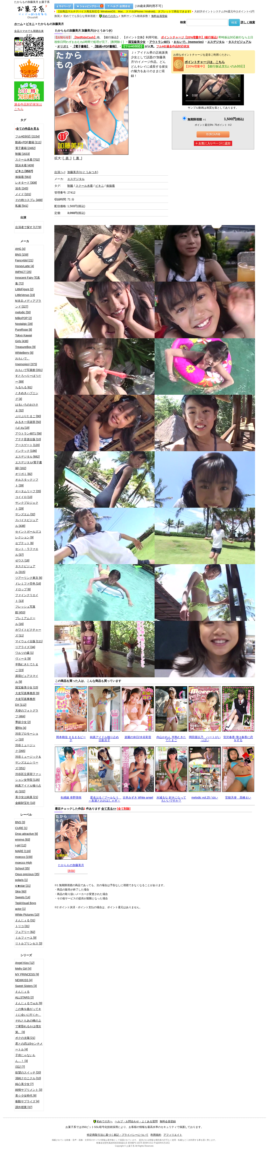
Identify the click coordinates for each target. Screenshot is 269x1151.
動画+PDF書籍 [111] (28, 142)
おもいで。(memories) (189, 41)
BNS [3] (20, 822)
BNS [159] (21, 254)
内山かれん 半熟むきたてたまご (171, 738)
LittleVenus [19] (25, 295)
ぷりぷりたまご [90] (28, 416)
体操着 (110, 185)
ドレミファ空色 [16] (28, 583)
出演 (59, 172)
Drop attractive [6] (26, 833)
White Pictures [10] (27, 914)
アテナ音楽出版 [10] (28, 439)
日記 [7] (20, 1066)
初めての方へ (108, 16)
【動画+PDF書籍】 (105, 46)
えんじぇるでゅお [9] (28, 1003)
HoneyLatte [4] (24, 266)
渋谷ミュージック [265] (25, 748)
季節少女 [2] (23, 722)
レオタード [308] (26, 182)
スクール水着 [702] (27, 159)
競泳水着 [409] (24, 165)
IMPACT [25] (23, 272)
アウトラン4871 (159, 41)
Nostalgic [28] (24, 323)
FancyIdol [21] (24, 260)
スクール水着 (84, 185)
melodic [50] (23, 312)
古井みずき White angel (138, 797)
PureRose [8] (23, 329)
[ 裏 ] (77, 158)
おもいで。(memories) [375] (26, 361)
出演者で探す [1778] (28, 227)
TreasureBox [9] (25, 347)
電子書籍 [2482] (25, 148)
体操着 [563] (23, 177)
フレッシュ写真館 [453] (25, 609)
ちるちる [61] (23, 387)
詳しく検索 (248, 22)
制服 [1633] (22, 153)
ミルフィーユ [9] (25, 937)
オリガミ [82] (23, 474)
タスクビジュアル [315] (25, 569)
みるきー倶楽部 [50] (28, 422)
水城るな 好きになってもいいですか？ (171, 799)
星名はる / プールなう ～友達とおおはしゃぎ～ (105, 799)
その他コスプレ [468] (29, 200)
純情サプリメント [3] (28, 1089)
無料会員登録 (159, 16)
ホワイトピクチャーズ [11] (28, 632)
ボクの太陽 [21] (25, 1037)
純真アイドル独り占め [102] (28, 788)
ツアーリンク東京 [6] (28, 577)
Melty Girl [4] (23, 968)
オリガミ (63, 46)
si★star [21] (23, 885)
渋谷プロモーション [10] (26, 736)
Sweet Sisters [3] (26, 986)
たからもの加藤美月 (71, 865)
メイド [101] (23, 194)
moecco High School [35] (23, 865)
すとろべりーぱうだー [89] (28, 378)
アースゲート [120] (27, 445)
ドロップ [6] (23, 589)
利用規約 (155, 1134)
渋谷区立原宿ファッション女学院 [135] (28, 776)
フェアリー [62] (25, 932)
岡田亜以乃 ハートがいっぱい (205, 738)
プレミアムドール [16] (25, 621)
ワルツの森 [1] (24, 652)
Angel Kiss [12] (24, 962)
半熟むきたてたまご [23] (26, 667)
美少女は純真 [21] (26, 797)
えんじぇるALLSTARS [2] (24, 994)
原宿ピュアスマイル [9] (26, 678)
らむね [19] (22, 427)
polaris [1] (21, 880)
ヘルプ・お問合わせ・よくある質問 (136, 1121)
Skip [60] (20, 891)
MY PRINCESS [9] (27, 974)
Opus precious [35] (27, 874)
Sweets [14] (22, 897)
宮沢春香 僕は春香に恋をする (238, 738)
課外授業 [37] (23, 1107)
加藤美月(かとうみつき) (82, 172)
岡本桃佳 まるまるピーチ (71, 738)
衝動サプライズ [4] (27, 1101)
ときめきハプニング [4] (26, 396)
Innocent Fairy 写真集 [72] (27, 280)
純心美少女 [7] (24, 1084)
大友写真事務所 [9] (27, 693)
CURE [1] (21, 828)
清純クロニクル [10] (28, 1078)
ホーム (18, 24)
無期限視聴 (196, 119)
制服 (70, 185)
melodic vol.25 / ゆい (204, 797)
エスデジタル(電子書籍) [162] (28, 465)
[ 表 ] (67, 158)
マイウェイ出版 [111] (29, 641)
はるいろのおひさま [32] (26, 407)
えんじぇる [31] (25, 920)
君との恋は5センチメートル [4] (29, 1046)
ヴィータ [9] (23, 658)
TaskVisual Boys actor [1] (25, 905)
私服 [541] (21, 205)
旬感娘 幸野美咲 (71, 797)
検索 (183, 22)
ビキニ (30, 24)
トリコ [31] (22, 926)
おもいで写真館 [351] (29, 370)
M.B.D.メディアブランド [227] (28, 303)
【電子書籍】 (81, 46)
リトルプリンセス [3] (28, 943)
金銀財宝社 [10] (25, 803)
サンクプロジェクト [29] (26, 505)
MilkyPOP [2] (23, 318)
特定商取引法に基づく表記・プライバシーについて (117, 1134)
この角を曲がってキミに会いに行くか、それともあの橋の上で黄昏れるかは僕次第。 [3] (28, 1020)
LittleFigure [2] (24, 289)
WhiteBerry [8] (24, 352)
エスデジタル (216, 41)
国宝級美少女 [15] (26, 687)
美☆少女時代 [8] (25, 1095)
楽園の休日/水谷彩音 (138, 737)
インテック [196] (26, 450)
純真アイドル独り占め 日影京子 (104, 738)
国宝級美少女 (137, 41)
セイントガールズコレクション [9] (28, 534)
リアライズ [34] (25, 647)
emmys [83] (22, 839)
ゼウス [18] (22, 560)
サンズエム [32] (25, 514)
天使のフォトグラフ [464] (26, 713)
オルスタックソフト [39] (26, 482)
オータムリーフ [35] (28, 491)
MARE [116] (23, 851)
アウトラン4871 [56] (28, 433)
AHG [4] (20, 248)
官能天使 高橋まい (238, 797)
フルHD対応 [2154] (27, 136)
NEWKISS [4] (24, 980)
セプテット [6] (24, 543)
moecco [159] (24, 857)
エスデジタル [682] (27, 456)
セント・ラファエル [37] (26, 551)
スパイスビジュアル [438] (26, 522)
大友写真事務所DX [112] (25, 701)
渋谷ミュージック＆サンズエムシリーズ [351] (28, 762)
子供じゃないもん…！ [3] (25, 1058)
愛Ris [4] (20, 727)
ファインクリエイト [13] (26, 598)
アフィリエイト (172, 1134)
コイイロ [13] (23, 497)
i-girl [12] (20, 845)
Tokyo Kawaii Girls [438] (23, 338)
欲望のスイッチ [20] (28, 1072)
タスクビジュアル (239, 41)
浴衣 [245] (21, 188)
